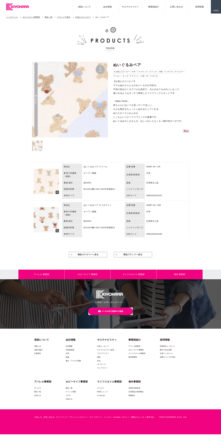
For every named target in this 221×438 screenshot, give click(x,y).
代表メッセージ (103, 350)
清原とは (37, 350)
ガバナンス (101, 368)
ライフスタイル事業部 (136, 357)
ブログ (68, 399)
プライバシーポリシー (78, 421)
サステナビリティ (130, 7)
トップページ (12, 17)
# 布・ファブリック (140, 72)
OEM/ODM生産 (134, 392)
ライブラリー (102, 372)
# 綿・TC (145, 76)
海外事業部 (132, 361)
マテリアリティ (103, 357)
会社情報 (107, 7)
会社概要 (69, 350)
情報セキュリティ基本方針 (142, 421)
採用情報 (199, 7)
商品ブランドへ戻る (133, 255)
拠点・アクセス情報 (73, 364)
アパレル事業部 (134, 350)
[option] (70, 99)
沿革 (67, 357)
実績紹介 (131, 399)
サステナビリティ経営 (105, 353)
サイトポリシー (96, 421)
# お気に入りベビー (122, 72)
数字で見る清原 (166, 353)
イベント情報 (71, 395)
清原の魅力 (38, 353)
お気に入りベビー (83, 17)
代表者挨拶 (70, 353)
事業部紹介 (153, 7)
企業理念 (37, 357)
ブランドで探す (64, 17)
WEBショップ (102, 395)
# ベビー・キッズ (121, 76)
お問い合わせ (176, 7)
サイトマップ (62, 421)
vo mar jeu (101, 399)
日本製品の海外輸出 (136, 395)
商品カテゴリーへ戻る (88, 255)
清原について (84, 7)
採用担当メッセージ (167, 350)
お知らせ (37, 399)
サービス (37, 392)
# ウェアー (179, 72)
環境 (99, 361)
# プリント (134, 76)
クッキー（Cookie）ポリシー (117, 421)
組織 (67, 361)
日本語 (216, 11)
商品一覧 (48, 17)
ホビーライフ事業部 (31, 17)
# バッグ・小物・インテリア (161, 72)
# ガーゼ (154, 76)
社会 (99, 364)
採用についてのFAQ (167, 361)
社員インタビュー (166, 357)
